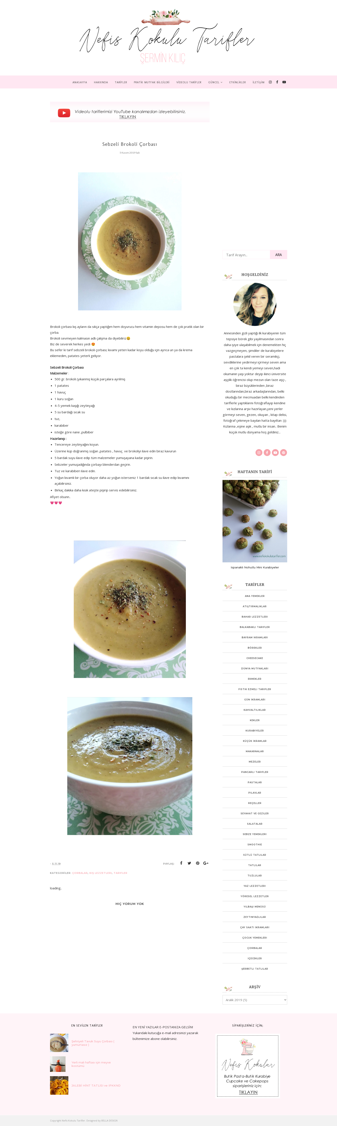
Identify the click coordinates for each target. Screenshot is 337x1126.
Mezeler (255, 761)
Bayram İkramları (255, 637)
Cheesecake (254, 658)
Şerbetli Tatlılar (254, 968)
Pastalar (255, 782)
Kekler (255, 720)
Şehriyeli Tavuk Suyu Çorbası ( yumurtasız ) (93, 1043)
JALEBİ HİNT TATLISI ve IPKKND (96, 1085)
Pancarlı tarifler (254, 772)
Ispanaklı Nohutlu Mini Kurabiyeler (255, 567)
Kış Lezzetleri (100, 872)
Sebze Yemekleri (255, 834)
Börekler (255, 647)
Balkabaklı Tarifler (255, 627)
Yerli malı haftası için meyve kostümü (91, 1064)
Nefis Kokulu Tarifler (73, 1120)
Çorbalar (80, 872)
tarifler (120, 872)
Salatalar (255, 823)
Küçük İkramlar (255, 741)
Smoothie (255, 844)
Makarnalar (255, 751)
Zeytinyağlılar (254, 917)
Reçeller (255, 803)
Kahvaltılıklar (255, 710)
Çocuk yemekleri (254, 937)
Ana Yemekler (255, 596)
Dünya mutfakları (254, 668)
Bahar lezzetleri (255, 616)
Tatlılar (254, 865)
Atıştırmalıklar (255, 606)
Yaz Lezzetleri (255, 886)
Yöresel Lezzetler (255, 896)
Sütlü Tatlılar (254, 855)
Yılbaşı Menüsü (255, 906)
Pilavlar (254, 792)
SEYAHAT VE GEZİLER (255, 813)
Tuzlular (255, 875)
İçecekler (255, 958)
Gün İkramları (254, 699)
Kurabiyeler (255, 730)
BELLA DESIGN (109, 1120)
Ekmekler (255, 679)
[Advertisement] (255, 171)
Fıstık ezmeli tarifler (254, 689)
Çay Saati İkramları (255, 927)
